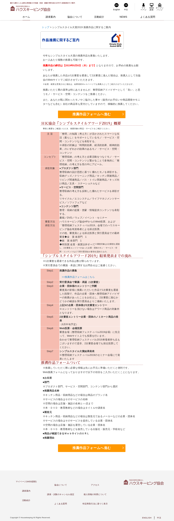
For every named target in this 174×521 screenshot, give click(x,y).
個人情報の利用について (95, 494)
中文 (159, 518)
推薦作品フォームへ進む (91, 114)
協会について (60, 485)
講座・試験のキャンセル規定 (60, 494)
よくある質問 (60, 503)
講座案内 (26, 491)
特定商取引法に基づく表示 (95, 503)
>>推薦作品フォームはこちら (78, 277)
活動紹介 (26, 500)
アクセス (95, 485)
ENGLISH (146, 518)
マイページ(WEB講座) (26, 481)
